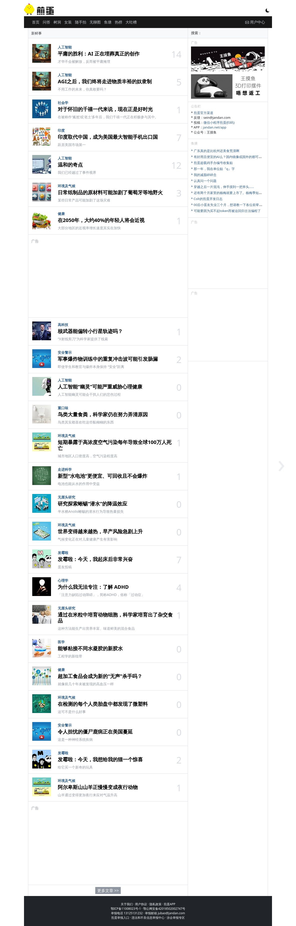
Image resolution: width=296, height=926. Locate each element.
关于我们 (127, 904)
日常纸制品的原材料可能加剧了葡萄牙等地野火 (110, 192)
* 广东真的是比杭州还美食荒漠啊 (215, 150)
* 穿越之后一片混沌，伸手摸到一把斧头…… (222, 186)
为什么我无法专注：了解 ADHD (93, 587)
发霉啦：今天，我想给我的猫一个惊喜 (100, 759)
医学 (61, 642)
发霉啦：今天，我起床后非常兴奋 (95, 559)
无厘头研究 (66, 497)
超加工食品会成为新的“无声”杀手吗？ (100, 676)
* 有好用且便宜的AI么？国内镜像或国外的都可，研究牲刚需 (234, 156)
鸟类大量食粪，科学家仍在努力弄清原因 (103, 414)
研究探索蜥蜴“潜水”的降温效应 (92, 503)
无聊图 (95, 22)
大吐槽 (131, 22)
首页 (36, 22)
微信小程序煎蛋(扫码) (219, 122)
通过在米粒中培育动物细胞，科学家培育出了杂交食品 (115, 617)
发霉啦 (63, 552)
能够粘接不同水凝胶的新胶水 (90, 648)
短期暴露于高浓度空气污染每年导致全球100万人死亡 (114, 445)
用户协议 (141, 904)
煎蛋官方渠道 (203, 112)
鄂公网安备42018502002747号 (164, 908)
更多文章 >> (108, 890)
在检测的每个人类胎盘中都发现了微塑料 (103, 703)
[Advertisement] (108, 279)
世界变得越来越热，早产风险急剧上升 (100, 531)
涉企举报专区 (176, 918)
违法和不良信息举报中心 (148, 918)
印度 (61, 130)
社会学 (63, 102)
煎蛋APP (169, 904)
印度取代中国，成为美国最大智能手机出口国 (108, 137)
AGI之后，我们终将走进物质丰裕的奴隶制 (105, 81)
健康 (61, 213)
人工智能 (65, 47)
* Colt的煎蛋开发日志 (206, 198)
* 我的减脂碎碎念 (203, 174)
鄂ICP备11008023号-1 (126, 908)
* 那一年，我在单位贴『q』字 (213, 168)
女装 (68, 22)
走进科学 (65, 469)
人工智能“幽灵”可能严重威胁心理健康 (100, 386)
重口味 (63, 408)
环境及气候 (66, 186)
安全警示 (65, 352)
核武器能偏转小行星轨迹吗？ (90, 331)
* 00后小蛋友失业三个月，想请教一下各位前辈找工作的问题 (234, 204)
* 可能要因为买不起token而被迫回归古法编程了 (226, 210)
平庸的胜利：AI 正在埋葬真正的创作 (99, 53)
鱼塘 (108, 22)
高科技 (63, 324)
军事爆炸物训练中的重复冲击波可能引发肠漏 (108, 359)
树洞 (57, 22)
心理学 (63, 580)
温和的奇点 (70, 164)
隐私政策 (156, 904)
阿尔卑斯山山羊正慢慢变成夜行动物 (98, 787)
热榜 (118, 22)
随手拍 (80, 22)
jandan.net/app (214, 127)
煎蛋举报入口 (120, 918)
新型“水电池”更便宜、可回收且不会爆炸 (102, 475)
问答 (46, 22)
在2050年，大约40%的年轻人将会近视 (101, 220)
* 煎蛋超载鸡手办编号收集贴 (212, 162)
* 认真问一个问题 (203, 180)
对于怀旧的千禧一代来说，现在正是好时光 (105, 109)
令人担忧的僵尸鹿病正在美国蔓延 (95, 731)
